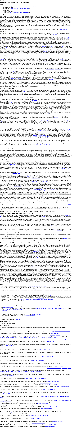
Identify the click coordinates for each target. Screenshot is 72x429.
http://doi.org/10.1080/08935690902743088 (38, 423)
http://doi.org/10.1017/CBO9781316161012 (37, 360)
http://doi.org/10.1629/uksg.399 (55, 333)
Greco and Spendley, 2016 (41, 130)
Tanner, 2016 (49, 136)
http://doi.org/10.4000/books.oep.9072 (43, 403)
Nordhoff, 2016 (47, 189)
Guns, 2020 (67, 130)
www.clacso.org (17, 316)
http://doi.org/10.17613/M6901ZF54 (6, 393)
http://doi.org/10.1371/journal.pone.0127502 (50, 384)
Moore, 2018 (45, 51)
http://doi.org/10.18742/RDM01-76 (57, 421)
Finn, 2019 (2, 59)
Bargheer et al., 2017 (48, 289)
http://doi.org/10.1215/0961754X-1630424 (50, 424)
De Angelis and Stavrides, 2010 (49, 50)
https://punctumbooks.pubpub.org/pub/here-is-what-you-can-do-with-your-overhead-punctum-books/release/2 (37, 299)
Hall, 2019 (60, 208)
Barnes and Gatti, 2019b (16, 173)
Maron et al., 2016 (42, 135)
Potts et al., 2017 (40, 298)
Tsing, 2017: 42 (11, 102)
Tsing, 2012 (52, 46)
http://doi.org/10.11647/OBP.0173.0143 (44, 349)
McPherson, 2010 (44, 196)
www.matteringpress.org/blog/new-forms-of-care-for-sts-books (37, 286)
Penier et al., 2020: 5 (14, 78)
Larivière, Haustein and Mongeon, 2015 (41, 136)
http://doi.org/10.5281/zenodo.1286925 (35, 398)
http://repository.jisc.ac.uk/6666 (55, 335)
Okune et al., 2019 (45, 181)
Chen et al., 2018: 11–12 (35, 181)
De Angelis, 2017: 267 (35, 266)
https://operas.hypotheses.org (36, 314)
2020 (37, 257)
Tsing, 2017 (63, 46)
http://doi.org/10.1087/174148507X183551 (45, 383)
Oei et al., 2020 (53, 189)
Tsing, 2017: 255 (52, 225)
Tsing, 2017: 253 (46, 227)
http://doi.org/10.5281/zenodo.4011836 (46, 408)
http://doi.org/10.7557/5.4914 (5, 347)
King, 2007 (55, 34)
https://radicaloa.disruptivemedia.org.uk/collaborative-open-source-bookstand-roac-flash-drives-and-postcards (51, 308)
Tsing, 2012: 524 (56, 117)
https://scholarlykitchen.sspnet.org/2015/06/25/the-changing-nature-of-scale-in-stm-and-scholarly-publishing (55, 354)
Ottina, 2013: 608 (13, 71)
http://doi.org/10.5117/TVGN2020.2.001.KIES (53, 381)
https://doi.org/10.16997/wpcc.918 (64, 29)
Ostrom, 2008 (55, 229)
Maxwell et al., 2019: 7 (20, 174)
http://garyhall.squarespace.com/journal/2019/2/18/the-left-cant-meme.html (35, 378)
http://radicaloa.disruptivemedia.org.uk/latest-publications (13, 309)
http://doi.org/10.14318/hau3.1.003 (50, 426)
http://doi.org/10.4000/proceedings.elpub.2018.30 (8, 412)
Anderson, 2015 (61, 59)
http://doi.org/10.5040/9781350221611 (47, 356)
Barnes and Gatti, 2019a (35, 135)
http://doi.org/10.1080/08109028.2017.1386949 (45, 413)
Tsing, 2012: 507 (34, 100)
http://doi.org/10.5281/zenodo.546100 (60, 366)
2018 (50, 189)
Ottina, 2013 (44, 46)
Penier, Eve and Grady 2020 (50, 69)
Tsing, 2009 (50, 106)
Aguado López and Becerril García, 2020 (38, 289)
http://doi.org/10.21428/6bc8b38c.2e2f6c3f (47, 387)
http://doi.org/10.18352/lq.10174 (50, 341)
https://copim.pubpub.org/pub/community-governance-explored (40, 394)
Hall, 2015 (42, 189)
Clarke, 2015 (45, 61)
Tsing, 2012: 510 (46, 113)
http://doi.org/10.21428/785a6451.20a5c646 (58, 394)
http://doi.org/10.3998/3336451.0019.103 (63, 386)
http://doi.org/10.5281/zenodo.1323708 (37, 418)
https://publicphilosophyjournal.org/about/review (41, 292)
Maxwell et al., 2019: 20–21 (31, 176)
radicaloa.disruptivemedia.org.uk (8, 307)
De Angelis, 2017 (7, 47)
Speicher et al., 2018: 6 (20, 78)
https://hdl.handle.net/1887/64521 (9, 375)
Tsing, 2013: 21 (38, 291)
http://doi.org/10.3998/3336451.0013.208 (48, 389)
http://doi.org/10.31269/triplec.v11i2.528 (51, 406)
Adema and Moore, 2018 (44, 120)
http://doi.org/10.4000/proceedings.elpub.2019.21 (9, 345)
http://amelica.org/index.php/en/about (29, 315)
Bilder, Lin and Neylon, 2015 (36, 178)
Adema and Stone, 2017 (12, 164)
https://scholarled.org (5, 310)
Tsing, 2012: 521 (13, 111)
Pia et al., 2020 (67, 38)
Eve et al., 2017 (53, 289)
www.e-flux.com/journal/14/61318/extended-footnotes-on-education (38, 415)
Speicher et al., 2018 (58, 69)
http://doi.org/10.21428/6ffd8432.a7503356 (59, 409)
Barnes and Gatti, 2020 (17, 186)
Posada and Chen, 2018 (66, 129)
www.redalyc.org (17, 319)
